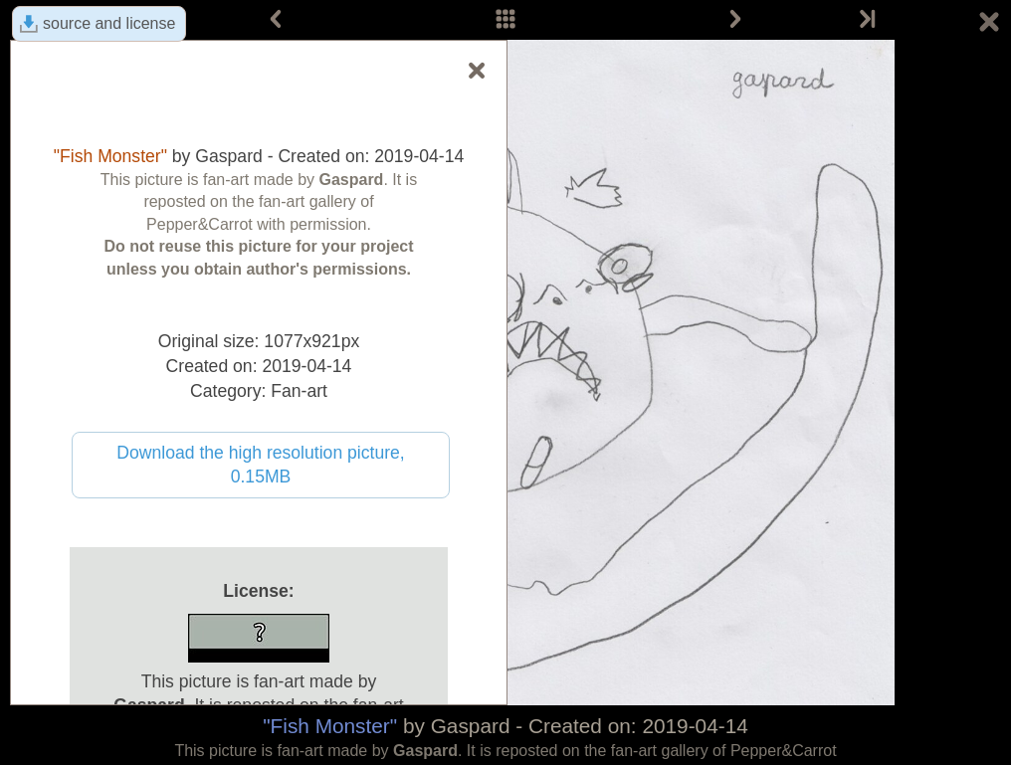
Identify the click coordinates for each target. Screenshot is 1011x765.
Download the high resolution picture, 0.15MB (260, 465)
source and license (109, 23)
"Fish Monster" (330, 725)
